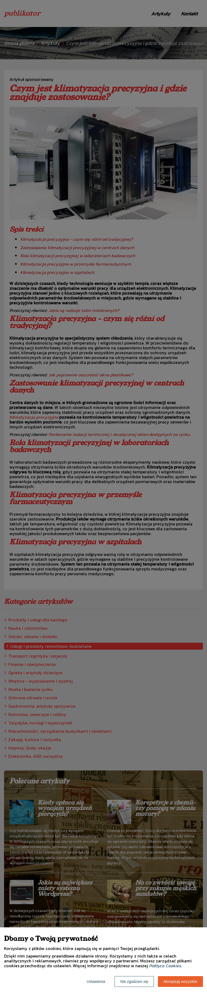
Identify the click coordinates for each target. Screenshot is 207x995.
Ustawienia (96, 981)
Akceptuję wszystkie (180, 981)
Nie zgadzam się (134, 981)
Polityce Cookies (165, 965)
